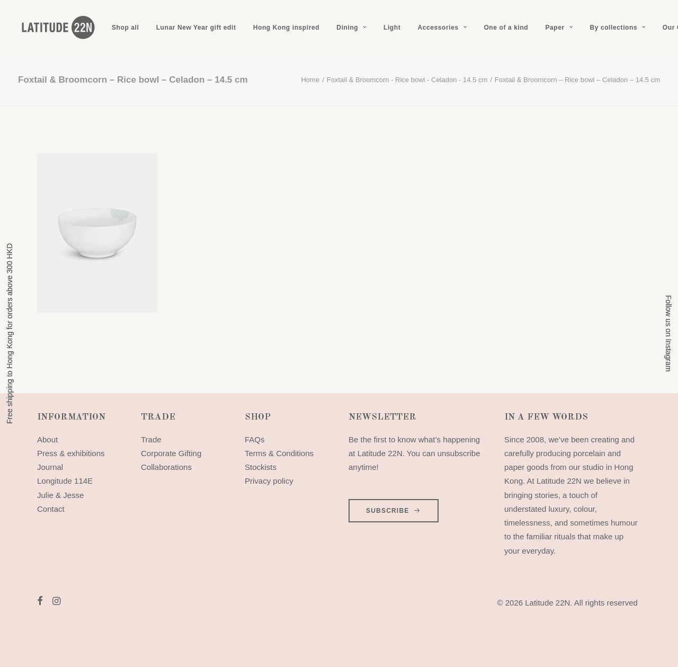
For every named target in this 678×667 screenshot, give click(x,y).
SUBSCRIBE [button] (393, 510)
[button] (40, 602)
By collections (617, 27)
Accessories (442, 27)
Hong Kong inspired (286, 27)
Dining (351, 27)
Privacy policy (269, 480)
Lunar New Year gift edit (196, 27)
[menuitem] (125, 27)
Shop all (125, 27)
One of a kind (506, 27)
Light (391, 27)
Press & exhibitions (71, 453)
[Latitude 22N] (57, 27)
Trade (151, 439)
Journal (50, 467)
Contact (51, 508)
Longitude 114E (65, 480)
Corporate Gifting (171, 453)
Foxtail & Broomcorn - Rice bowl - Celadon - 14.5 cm (407, 80)
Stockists (260, 467)
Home (310, 80)
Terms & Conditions (279, 453)
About (47, 439)
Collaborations (166, 467)
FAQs (255, 439)
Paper (559, 27)
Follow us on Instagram (668, 333)
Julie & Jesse (60, 495)
